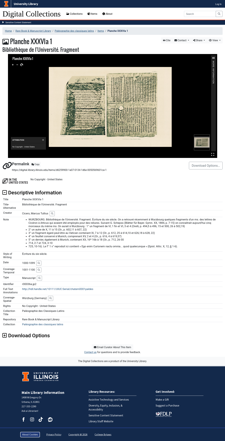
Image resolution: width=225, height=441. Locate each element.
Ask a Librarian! (30, 411)
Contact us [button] (90, 352)
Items (92, 13)
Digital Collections (32, 14)
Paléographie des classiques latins (74, 30)
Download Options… (206, 166)
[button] (213, 58)
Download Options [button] (26, 335)
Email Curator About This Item (112, 347)
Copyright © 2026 (77, 434)
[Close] (43, 140)
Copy (35, 164)
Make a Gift (162, 400)
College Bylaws (103, 434)
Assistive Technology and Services (109, 400)
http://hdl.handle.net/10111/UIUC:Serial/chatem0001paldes (57, 289)
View (214, 40)
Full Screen (212, 154)
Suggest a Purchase (167, 406)
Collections (74, 13)
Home (8, 30)
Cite (166, 40)
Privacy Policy (53, 434)
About (107, 13)
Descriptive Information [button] (32, 193)
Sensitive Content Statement (18, 22)
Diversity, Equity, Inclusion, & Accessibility (106, 408)
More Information (213, 62)
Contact (180, 40)
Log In (218, 4)
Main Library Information (43, 392)
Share (198, 40)
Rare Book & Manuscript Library (33, 30)
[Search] (200, 14)
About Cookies (30, 434)
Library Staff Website (101, 421)
